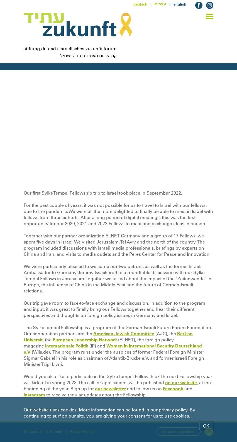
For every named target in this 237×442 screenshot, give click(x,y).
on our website (181, 382)
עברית (160, 4)
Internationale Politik (66, 346)
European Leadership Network (85, 339)
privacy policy (173, 410)
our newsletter (110, 388)
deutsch (140, 4)
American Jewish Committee (123, 333)
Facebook (173, 388)
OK (206, 426)
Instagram (34, 395)
